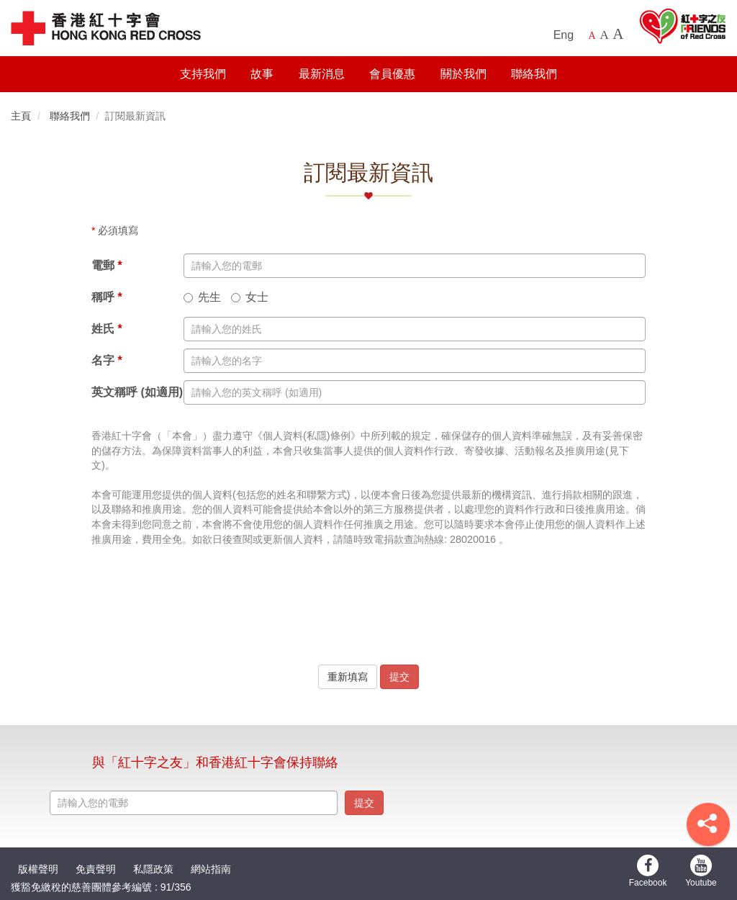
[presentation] (368, 620)
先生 (202, 297)
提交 (399, 677)
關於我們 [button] (463, 74)
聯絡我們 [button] (534, 74)
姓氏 (106, 329)
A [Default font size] (592, 35)
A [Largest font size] (617, 33)
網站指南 (211, 869)
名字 (106, 360)
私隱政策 (153, 869)
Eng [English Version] (563, 35)
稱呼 (106, 297)
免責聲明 (96, 869)
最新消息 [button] (322, 74)
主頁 (21, 116)
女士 (249, 297)
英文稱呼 (137, 392)
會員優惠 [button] (392, 74)
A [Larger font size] (604, 34)
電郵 (106, 265)
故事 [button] (261, 74)
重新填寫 (347, 677)
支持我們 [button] (203, 74)
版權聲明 (38, 869)
